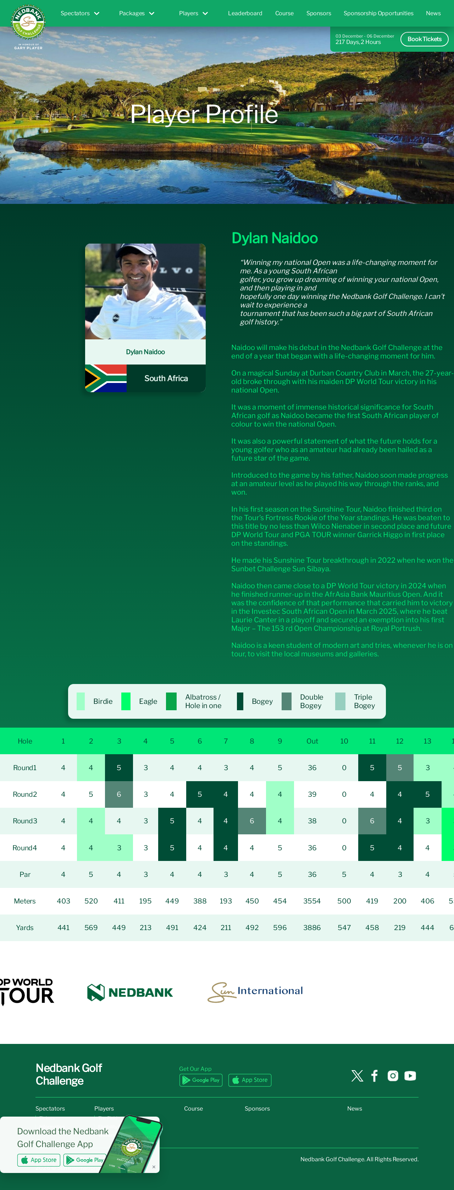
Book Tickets (425, 39)
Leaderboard (245, 13)
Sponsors (318, 13)
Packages (137, 13)
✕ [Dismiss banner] (154, 1167)
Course (284, 13)
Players (193, 13)
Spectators (80, 13)
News (433, 13)
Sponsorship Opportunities (378, 13)
